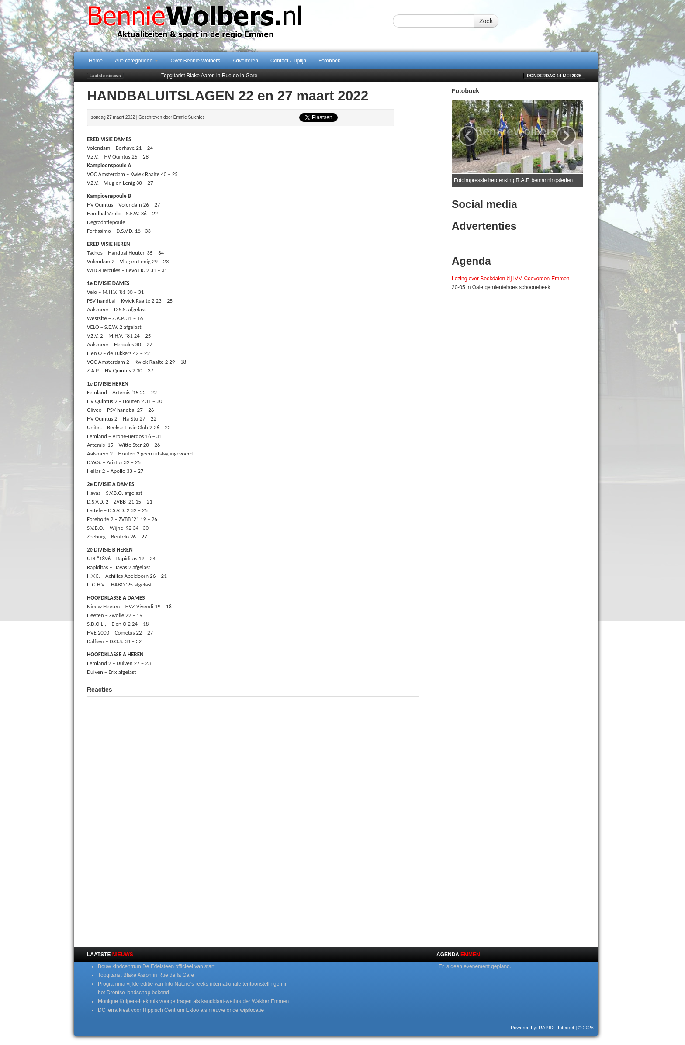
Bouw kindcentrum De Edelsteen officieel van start (156, 966)
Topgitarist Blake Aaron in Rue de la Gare (209, 75)
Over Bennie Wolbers (195, 61)
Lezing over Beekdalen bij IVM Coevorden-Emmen (510, 279)
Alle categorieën (136, 61)
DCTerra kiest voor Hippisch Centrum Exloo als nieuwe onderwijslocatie (181, 1010)
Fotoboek (329, 61)
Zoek (486, 20)
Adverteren (245, 61)
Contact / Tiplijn (288, 61)
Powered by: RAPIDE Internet (542, 1027)
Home (96, 61)
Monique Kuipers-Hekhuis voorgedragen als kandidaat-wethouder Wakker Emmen (193, 1001)
